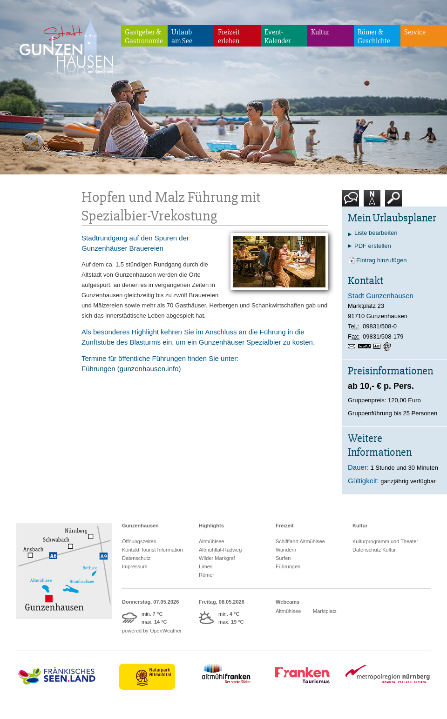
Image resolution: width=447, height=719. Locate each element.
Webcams (287, 602)
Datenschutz (136, 558)
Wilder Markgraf (217, 558)
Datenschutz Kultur (374, 550)
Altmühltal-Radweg (220, 550)
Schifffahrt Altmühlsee (300, 541)
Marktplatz (325, 611)
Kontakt (352, 201)
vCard (378, 346)
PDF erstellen (372, 245)
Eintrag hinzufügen (381, 260)
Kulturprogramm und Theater (385, 541)
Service (415, 32)
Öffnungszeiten (139, 541)
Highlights (211, 525)
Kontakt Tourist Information (152, 550)
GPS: (388, 346)
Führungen (288, 566)
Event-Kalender (277, 36)
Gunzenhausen (140, 525)
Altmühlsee (211, 541)
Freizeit (285, 525)
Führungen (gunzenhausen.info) (131, 369)
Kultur (320, 32)
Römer (206, 575)
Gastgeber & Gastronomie (144, 36)
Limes (205, 566)
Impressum (134, 566)
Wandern (286, 550)
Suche (393, 201)
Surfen (283, 558)
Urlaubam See (181, 36)
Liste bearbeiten (376, 232)
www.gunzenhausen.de (365, 346)
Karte (372, 201)
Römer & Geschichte (374, 36)
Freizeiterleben (229, 36)
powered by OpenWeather (152, 630)
